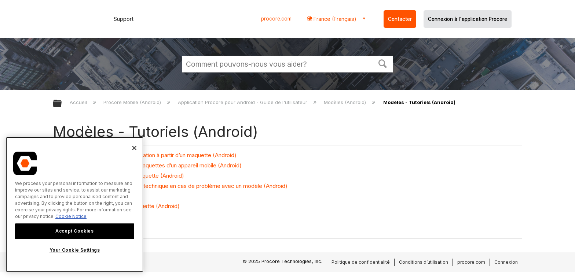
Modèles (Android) (345, 102)
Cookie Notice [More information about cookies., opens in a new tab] (71, 216)
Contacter (400, 19)
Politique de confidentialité (361, 262)
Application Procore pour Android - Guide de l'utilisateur (243, 102)
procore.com (276, 19)
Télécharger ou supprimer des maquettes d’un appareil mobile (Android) (151, 165)
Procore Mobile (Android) (132, 102)
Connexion (506, 262)
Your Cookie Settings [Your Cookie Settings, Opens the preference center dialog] (75, 250)
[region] (74, 204)
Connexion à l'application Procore (467, 19)
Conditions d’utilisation (423, 262)
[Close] (134, 148)
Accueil (79, 102)
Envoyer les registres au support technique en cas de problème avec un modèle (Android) (174, 185)
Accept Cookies (74, 231)
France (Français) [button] (334, 19)
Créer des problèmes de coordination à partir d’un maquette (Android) (149, 155)
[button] (383, 63)
